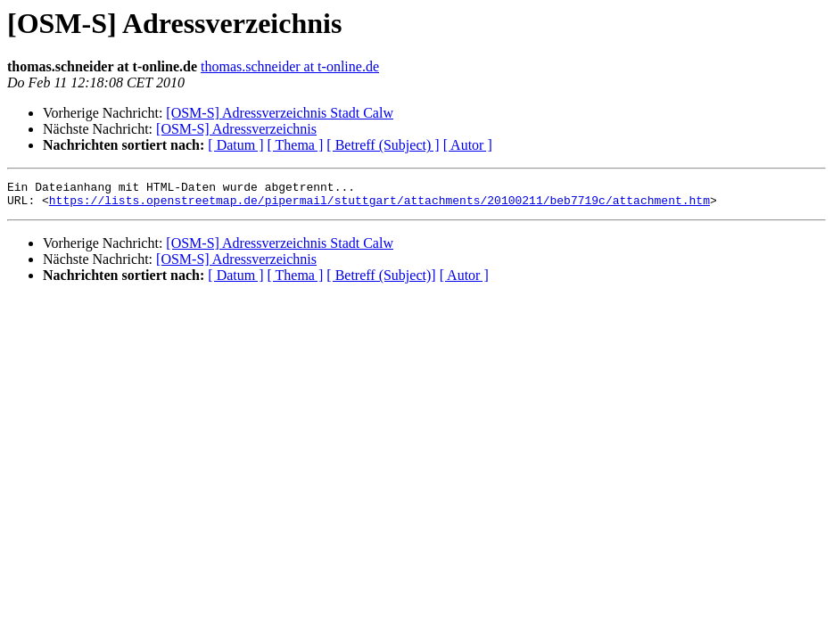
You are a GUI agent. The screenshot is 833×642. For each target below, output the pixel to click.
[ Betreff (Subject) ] (382, 144)
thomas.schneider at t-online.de (290, 66)
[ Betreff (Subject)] (380, 280)
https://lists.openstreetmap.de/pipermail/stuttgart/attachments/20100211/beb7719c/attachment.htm (379, 205)
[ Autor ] (467, 144)
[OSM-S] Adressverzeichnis (236, 128)
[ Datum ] (235, 144)
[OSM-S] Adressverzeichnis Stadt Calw (279, 112)
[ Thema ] (296, 144)
